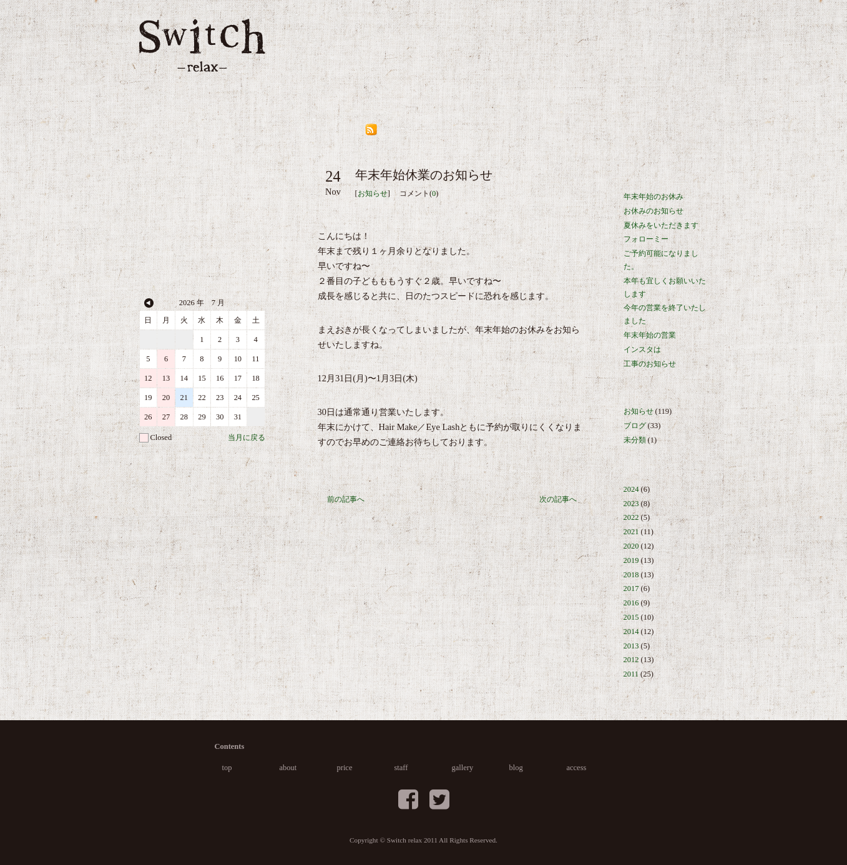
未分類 (635, 440)
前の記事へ (346, 499)
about (383, 56)
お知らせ (373, 193)
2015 (631, 617)
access (689, 56)
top (328, 56)
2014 (631, 631)
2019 (631, 560)
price (443, 56)
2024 (631, 489)
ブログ (635, 425)
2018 (631, 574)
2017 (631, 588)
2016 (631, 603)
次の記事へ (558, 499)
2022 (631, 517)
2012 (631, 659)
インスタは (642, 349)
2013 (631, 646)
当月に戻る (246, 437)
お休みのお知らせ (653, 211)
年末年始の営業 (650, 335)
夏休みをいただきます (661, 225)
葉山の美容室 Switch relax (202, 45)
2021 (631, 531)
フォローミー (646, 239)
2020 (631, 546)
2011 (631, 674)
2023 (631, 503)
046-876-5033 (202, 128)
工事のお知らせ (650, 363)
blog (628, 56)
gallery (565, 56)
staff (501, 56)
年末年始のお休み (653, 196)
